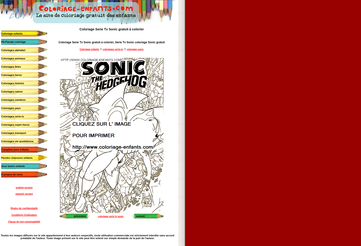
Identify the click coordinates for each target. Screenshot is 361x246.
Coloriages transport (13, 133)
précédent (80, 216)
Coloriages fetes (11, 66)
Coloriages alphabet (13, 50)
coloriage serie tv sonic (111, 216)
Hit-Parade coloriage (13, 42)
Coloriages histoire (12, 83)
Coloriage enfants (12, 33)
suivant (140, 216)
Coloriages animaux (13, 58)
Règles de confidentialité (24, 208)
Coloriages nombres (13, 99)
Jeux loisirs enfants (13, 166)
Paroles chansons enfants (16, 157)
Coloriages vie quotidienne (17, 141)
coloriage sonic (135, 49)
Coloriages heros (11, 75)
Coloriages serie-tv (12, 116)
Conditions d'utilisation (24, 215)
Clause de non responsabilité (24, 221)
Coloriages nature (12, 91)
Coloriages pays (11, 108)
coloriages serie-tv (113, 49)
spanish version (24, 194)
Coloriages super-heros (15, 124)
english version (24, 187)
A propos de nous (12, 174)
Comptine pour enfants (15, 149)
